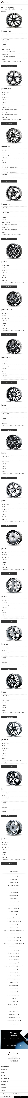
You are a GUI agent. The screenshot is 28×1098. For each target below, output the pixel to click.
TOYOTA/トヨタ (13, 876)
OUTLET (3, 1075)
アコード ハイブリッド (13, 908)
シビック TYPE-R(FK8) (13, 956)
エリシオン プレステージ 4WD (13, 921)
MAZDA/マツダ (13, 982)
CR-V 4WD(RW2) (13, 895)
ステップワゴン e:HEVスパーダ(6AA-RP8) (13, 966)
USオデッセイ (13, 898)
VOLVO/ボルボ (13, 1007)
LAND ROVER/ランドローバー (13, 1020)
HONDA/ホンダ (15, 9)
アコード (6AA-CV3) (13, 905)
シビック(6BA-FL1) (13, 946)
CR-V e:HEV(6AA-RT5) (13, 885)
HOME (2, 9)
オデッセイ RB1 (13, 927)
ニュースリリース (5, 1078)
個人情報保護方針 (5, 1066)
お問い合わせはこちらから (14, 1045)
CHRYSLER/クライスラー (13, 1017)
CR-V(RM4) (13, 889)
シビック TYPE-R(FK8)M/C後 (13, 950)
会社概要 (3, 1091)
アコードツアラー (13, 911)
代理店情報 (4, 1084)
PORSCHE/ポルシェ (13, 1014)
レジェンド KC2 (13, 969)
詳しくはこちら (9, 66)
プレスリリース (5, 1081)
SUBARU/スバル (13, 988)
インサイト (13, 914)
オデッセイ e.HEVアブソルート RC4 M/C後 (13, 930)
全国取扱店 (4, 1087)
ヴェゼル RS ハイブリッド (13, 979)
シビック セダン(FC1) (13, 959)
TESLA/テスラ (13, 1024)
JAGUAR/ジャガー (13, 1011)
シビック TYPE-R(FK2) (13, 953)
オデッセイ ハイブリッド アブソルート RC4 (13, 943)
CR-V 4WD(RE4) (13, 892)
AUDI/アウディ (13, 1001)
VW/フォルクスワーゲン (13, 1004)
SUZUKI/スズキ (13, 991)
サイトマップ (4, 1069)
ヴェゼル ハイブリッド (13, 975)
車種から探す (8, 9)
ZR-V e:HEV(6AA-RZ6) (13, 901)
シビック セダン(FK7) (13, 962)
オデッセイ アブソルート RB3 (13, 934)
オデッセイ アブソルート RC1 (13, 940)
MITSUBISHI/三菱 (13, 985)
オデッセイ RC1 (13, 924)
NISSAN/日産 (13, 879)
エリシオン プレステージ (13, 917)
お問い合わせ (22, 1097)
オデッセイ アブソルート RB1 (13, 937)
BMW (13, 998)
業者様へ (3, 1072)
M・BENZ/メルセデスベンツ (13, 995)
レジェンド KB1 (13, 972)
